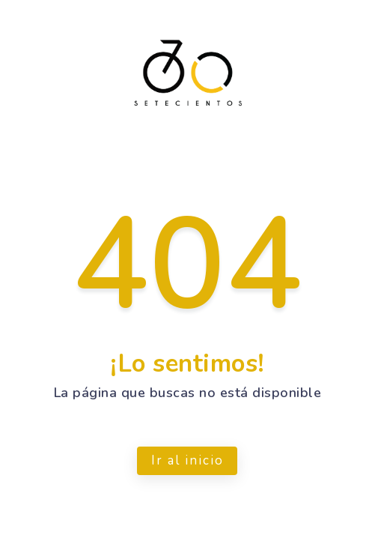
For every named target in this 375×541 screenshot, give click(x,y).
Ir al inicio (187, 460)
